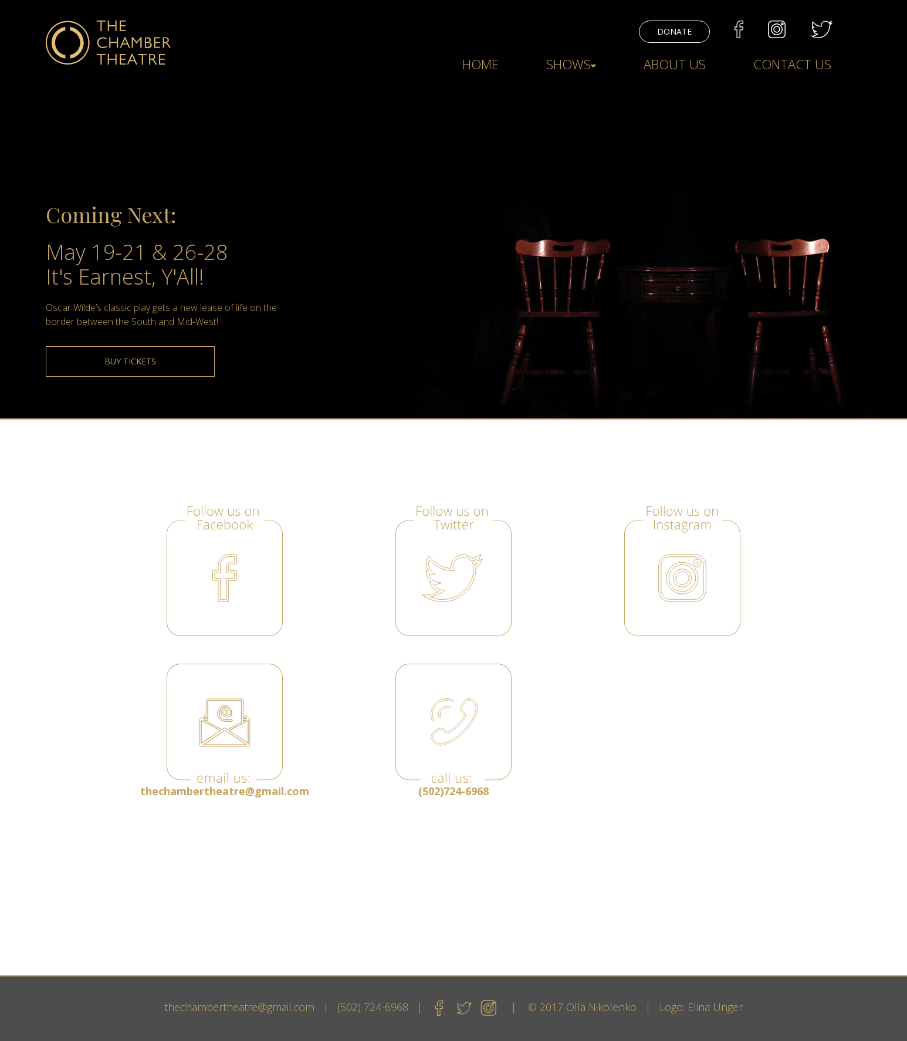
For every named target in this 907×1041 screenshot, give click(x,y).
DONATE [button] (674, 31)
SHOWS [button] (571, 64)
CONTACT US (792, 64)
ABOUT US (675, 64)
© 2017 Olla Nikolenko (582, 1007)
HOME (480, 64)
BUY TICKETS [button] (130, 361)
